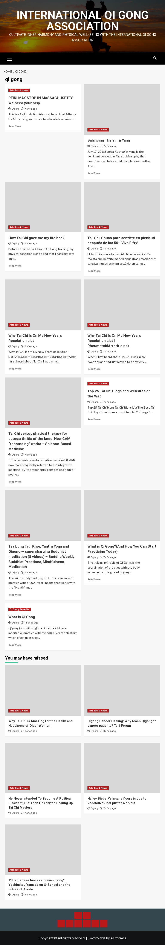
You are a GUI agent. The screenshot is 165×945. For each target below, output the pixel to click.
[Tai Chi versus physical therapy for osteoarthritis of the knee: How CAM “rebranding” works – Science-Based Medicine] (43, 402)
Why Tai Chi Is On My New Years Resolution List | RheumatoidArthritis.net (114, 340)
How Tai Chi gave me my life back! (37, 238)
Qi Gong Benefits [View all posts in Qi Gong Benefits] (19, 609)
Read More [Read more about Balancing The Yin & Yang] (94, 173)
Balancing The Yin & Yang (108, 140)
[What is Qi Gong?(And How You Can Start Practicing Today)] (122, 515)
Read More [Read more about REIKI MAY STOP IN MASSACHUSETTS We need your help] (14, 126)
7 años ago (30, 108)
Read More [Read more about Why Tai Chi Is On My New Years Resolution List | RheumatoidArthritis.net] (94, 368)
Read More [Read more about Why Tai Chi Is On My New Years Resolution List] (14, 368)
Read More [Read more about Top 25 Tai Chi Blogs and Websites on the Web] (94, 419)
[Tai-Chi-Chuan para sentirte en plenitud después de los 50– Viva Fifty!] (122, 207)
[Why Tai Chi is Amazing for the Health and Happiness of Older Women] (43, 690)
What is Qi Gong (21, 617)
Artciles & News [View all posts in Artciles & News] (19, 90)
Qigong (15, 108)
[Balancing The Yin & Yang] (122, 109)
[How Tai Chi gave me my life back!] (43, 207)
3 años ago (30, 731)
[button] (9, 58)
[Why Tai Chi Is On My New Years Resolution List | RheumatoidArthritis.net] (122, 304)
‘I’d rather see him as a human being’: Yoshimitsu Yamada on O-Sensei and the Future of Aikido (39, 884)
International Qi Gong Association (83, 21)
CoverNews (96, 938)
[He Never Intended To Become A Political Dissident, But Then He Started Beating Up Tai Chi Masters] (43, 768)
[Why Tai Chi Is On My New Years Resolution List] (43, 304)
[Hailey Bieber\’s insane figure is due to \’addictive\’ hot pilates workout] (122, 768)
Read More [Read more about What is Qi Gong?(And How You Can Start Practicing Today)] (94, 579)
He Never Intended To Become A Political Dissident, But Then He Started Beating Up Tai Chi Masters (40, 803)
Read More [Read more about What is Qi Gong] (14, 644)
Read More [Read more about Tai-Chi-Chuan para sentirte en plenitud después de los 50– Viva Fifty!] (94, 270)
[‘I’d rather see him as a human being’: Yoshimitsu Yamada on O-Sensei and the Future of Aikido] (43, 849)
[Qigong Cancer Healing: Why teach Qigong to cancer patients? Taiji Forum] (122, 690)
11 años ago (31, 622)
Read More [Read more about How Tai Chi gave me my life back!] (14, 265)
